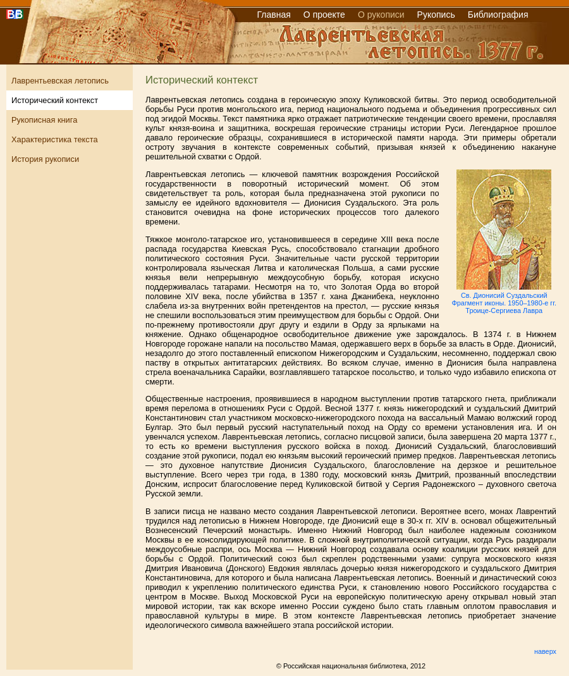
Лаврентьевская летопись (60, 80)
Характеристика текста (54, 139)
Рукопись (436, 14)
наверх (545, 651)
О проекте (324, 14)
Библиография (498, 14)
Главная (274, 14)
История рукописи (45, 159)
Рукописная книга (44, 120)
